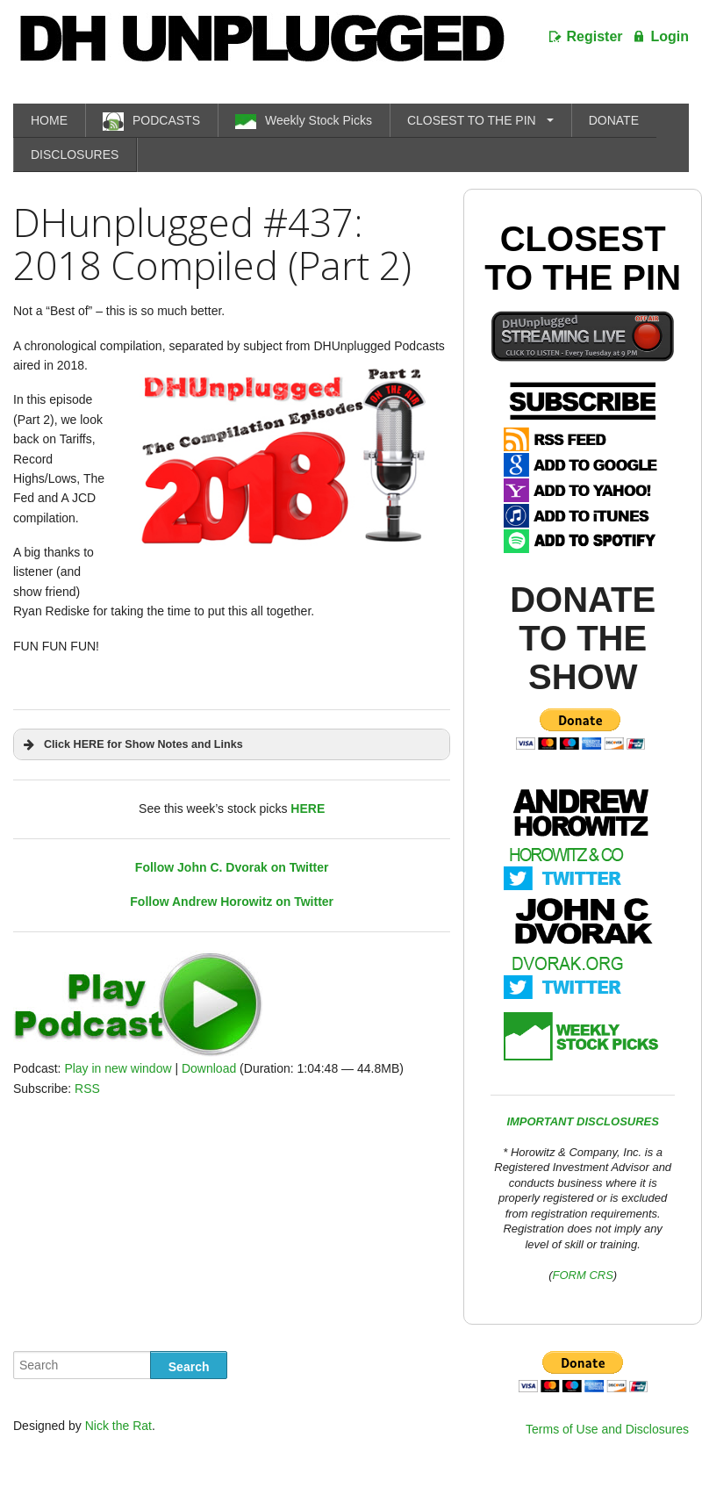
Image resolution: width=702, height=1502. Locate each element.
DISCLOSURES (74, 154)
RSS (87, 1089)
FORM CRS (583, 1275)
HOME (49, 120)
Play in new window (117, 1068)
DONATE (614, 120)
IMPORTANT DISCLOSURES (582, 1121)
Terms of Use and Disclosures (607, 1429)
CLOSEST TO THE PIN (471, 120)
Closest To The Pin (582, 258)
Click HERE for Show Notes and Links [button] (131, 744)
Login (669, 36)
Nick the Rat (118, 1426)
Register (595, 36)
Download (209, 1068)
